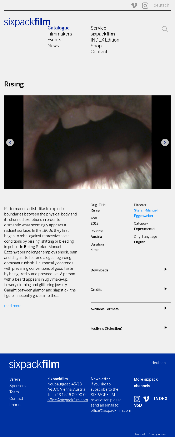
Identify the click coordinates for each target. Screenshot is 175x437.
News (53, 45)
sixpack (103, 34)
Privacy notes (157, 434)
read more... (14, 305)
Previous (10, 142)
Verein (14, 379)
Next (165, 142)
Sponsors (17, 385)
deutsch (161, 5)
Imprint (15, 404)
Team (14, 392)
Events (54, 40)
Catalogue (59, 28)
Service (98, 28)
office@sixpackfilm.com (68, 400)
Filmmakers (60, 34)
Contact (99, 51)
